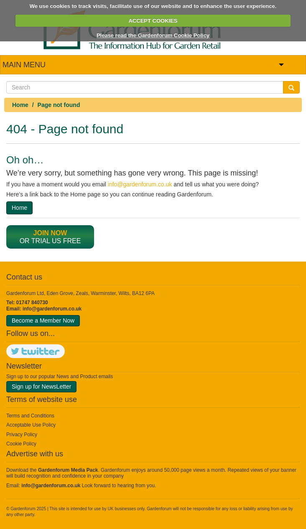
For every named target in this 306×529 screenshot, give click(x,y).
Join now (50, 233)
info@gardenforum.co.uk (140, 184)
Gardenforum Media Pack (68, 470)
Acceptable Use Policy (31, 425)
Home (20, 105)
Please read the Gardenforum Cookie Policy (153, 35)
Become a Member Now (43, 320)
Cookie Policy (21, 444)
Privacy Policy (21, 434)
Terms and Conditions (30, 416)
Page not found (59, 105)
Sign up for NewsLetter (41, 386)
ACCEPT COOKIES (152, 21)
